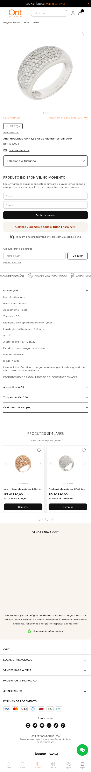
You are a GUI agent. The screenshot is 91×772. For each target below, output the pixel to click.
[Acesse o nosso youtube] (42, 725)
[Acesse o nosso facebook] (35, 725)
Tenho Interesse (45, 215)
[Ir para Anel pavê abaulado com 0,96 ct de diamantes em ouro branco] (68, 479)
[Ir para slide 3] (25, 483)
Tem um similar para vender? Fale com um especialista (48, 236)
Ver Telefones (55, 3)
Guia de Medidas (19, 150)
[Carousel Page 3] (48, 113)
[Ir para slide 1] (19, 483)
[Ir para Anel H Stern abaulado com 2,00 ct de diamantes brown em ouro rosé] (23, 479)
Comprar (23, 506)
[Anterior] (6, 463)
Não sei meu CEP (12, 262)
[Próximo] (40, 463)
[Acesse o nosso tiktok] (56, 725)
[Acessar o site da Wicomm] (39, 754)
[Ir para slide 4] (27, 483)
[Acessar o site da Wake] (53, 754)
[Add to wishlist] (84, 33)
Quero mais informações (48, 630)
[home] (15, 13)
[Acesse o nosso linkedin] (49, 725)
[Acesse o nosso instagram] (28, 725)
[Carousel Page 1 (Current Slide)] (43, 113)
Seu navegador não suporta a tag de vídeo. (45, 573)
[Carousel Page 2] (45, 113)
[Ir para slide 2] (23, 483)
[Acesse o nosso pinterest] (63, 725)
